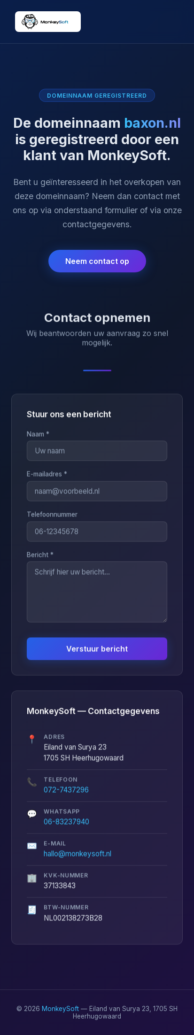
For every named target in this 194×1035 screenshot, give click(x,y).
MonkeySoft (60, 1008)
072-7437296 (66, 790)
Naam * (38, 434)
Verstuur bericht (97, 649)
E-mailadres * (47, 475)
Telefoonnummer (52, 514)
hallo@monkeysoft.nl (77, 854)
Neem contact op (97, 261)
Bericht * (40, 555)
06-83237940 (66, 822)
